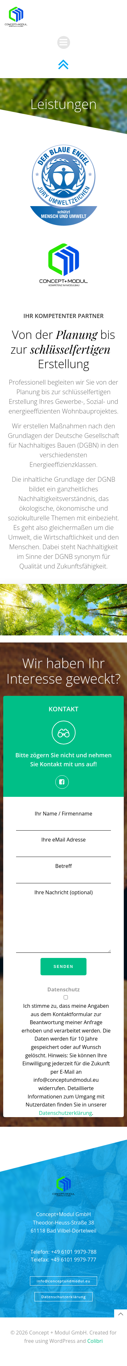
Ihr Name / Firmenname (63, 820)
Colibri (95, 1350)
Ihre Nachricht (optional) (63, 926)
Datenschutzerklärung (65, 1122)
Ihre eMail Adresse (63, 846)
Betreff (63, 872)
